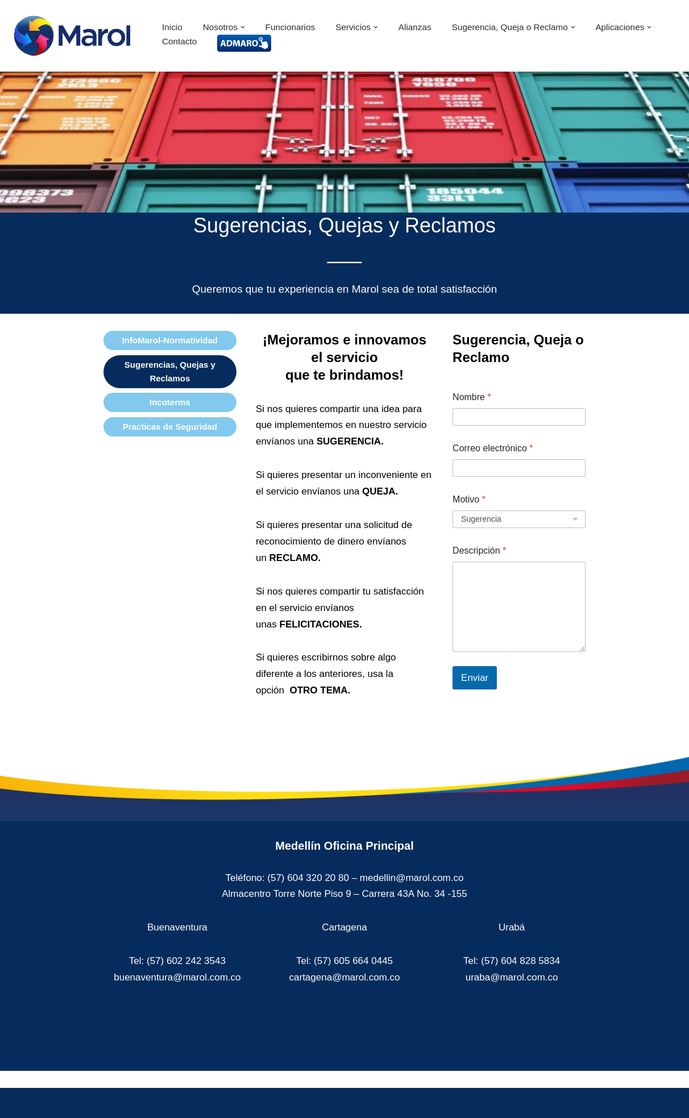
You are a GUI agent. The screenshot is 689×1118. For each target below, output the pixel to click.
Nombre (472, 397)
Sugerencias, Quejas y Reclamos (169, 371)
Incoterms (170, 402)
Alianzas (415, 27)
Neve (31, 1102)
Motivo (469, 499)
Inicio (172, 27)
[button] (242, 27)
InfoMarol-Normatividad (170, 340)
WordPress (159, 1102)
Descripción (479, 550)
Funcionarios (290, 27)
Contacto (179, 41)
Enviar (474, 677)
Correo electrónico (493, 448)
